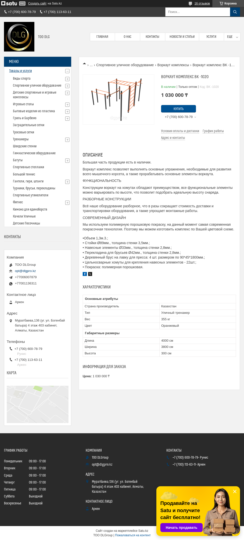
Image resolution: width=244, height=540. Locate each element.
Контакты (152, 37)
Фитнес (18, 202)
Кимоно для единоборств (30, 210)
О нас (127, 37)
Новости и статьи (182, 37)
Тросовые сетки (23, 132)
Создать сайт (37, 3)
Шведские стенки (25, 146)
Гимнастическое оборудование (34, 153)
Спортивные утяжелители (30, 195)
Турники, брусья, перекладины (34, 188)
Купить (179, 109)
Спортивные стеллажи (28, 167)
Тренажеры (21, 139)
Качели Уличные (24, 216)
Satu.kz (143, 531)
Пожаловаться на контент (133, 535)
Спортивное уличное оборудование (125, 65)
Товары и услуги (20, 71)
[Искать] (235, 11)
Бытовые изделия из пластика (34, 111)
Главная (102, 37)
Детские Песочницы (26, 223)
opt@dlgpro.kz (25, 271)
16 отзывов (202, 3)
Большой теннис (24, 174)
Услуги (211, 37)
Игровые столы (23, 104)
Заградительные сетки (28, 125)
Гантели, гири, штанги (28, 181)
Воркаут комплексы (173, 65)
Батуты (18, 160)
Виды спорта (22, 79)
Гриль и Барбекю (24, 118)
